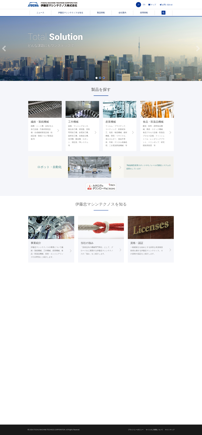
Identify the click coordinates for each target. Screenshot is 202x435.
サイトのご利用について (154, 430)
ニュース (40, 12)
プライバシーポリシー (136, 430)
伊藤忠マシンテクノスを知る (70, 12)
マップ (152, 5)
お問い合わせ (166, 5)
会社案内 (122, 12)
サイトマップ (169, 430)
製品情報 (101, 12)
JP (138, 5)
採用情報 (144, 12)
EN (144, 5)
